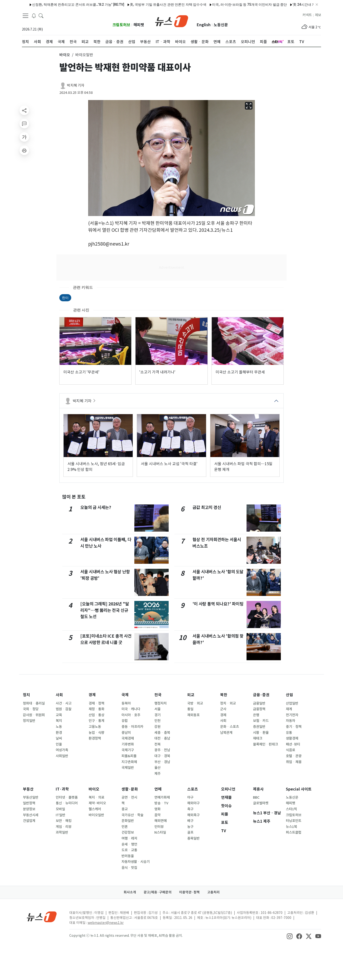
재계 (289, 709)
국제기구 (127, 750)
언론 (124, 827)
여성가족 (62, 750)
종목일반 (193, 838)
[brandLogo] (171, 20)
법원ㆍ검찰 (63, 709)
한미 (65, 298)
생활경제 (292, 738)
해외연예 (160, 821)
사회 (59, 694)
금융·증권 (261, 694)
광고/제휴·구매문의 (158, 892)
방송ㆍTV (161, 803)
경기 (157, 715)
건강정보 (127, 832)
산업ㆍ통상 (96, 715)
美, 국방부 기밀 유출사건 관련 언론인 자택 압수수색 (156, 4)
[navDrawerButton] (25, 15)
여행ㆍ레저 (129, 838)
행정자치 (160, 703)
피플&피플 (128, 756)
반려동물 (127, 856)
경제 (92, 694)
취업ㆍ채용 (294, 762)
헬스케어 (95, 809)
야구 (190, 797)
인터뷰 (159, 827)
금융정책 (259, 709)
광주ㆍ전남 (162, 750)
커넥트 (307, 15)
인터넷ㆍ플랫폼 (67, 797)
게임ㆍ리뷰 (63, 827)
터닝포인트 (293, 821)
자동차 (290, 721)
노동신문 (221, 24)
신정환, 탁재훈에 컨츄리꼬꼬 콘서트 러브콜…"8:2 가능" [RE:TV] (66, 4)
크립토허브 (121, 24)
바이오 (94, 789)
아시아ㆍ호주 (130, 715)
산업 (289, 694)
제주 (157, 773)
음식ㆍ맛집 (129, 868)
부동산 (28, 789)
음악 (157, 815)
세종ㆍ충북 (162, 732)
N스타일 (160, 832)
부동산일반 (30, 797)
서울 (157, 709)
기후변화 (127, 744)
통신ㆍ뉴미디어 (67, 803)
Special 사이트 (299, 789)
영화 (157, 809)
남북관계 (226, 732)
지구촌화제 (129, 762)
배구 (190, 821)
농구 (190, 827)
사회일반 (62, 756)
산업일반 (292, 703)
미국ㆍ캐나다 (130, 709)
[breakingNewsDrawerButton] (33, 15)
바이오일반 (96, 815)
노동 (59, 727)
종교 (124, 809)
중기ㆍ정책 (294, 727)
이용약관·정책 (189, 892)
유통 (289, 732)
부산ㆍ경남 (162, 762)
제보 (318, 15)
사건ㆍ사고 (63, 703)
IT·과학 (62, 789)
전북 (157, 744)
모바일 (60, 809)
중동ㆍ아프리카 (132, 727)
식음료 (290, 750)
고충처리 (213, 892)
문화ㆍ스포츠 (229, 727)
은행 (256, 715)
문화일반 (127, 821)
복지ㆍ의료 (96, 797)
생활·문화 (129, 789)
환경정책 (95, 738)
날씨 (59, 738)
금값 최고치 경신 (206, 507)
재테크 (257, 738)
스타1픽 (291, 809)
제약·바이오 (97, 803)
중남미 (126, 732)
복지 (59, 721)
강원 (157, 727)
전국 (157, 694)
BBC (256, 797)
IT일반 (60, 815)
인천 (157, 721)
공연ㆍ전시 (129, 797)
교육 (59, 715)
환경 (59, 732)
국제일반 (127, 768)
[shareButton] (24, 110)
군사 (223, 709)
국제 (125, 694)
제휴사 (258, 789)
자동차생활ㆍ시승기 (135, 862)
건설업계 (29, 821)
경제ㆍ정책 (96, 703)
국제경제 (127, 738)
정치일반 (29, 721)
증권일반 (259, 727)
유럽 (124, 721)
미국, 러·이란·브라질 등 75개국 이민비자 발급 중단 (237, 4)
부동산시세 (30, 815)
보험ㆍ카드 (261, 721)
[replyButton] (24, 123)
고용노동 (95, 727)
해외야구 (193, 803)
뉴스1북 (291, 827)
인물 (59, 744)
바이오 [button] (64, 54)
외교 (190, 694)
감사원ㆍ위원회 (34, 715)
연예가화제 (162, 797)
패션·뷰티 (293, 744)
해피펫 (138, 24)
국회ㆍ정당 (31, 709)
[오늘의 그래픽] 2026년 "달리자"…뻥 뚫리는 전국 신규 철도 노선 (104, 610)
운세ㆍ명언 (129, 844)
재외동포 (193, 715)
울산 (157, 768)
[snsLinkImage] (290, 936)
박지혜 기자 (75, 85)
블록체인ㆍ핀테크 (265, 744)
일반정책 (29, 803)
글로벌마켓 (260, 803)
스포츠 (192, 789)
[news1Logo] (42, 916)
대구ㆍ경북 (162, 756)
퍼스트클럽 (293, 832)
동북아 (126, 703)
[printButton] (24, 150)
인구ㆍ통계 (96, 721)
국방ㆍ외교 (195, 703)
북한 (223, 694)
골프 (190, 832)
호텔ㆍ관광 (294, 756)
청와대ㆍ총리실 (34, 703)
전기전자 (292, 715)
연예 (157, 789)
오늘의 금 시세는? (95, 507)
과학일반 (62, 832)
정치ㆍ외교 (228, 703)
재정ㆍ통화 (96, 709)
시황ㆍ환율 (261, 732)
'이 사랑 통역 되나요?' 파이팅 (217, 604)
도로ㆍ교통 (129, 850)
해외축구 (193, 815)
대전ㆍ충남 (162, 738)
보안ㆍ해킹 (63, 821)
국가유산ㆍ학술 (132, 815)
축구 (190, 809)
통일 (190, 709)
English (204, 24)
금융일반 (259, 703)
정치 (26, 694)
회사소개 (130, 892)
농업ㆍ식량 (96, 732)
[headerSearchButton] (41, 15)
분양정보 (29, 809)
